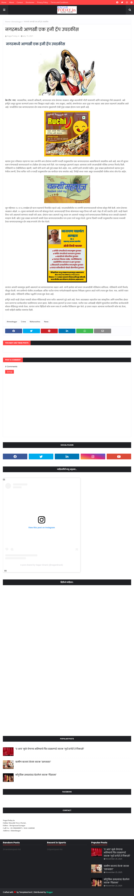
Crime (23, 321)
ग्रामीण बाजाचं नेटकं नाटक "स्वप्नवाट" (33, 761)
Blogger (49, 892)
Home (3, 2)
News (46, 321)
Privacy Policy (42, 2)
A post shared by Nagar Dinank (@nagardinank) (41, 565)
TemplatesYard (25, 892)
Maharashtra (35, 321)
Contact (20, 2)
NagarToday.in (13, 36)
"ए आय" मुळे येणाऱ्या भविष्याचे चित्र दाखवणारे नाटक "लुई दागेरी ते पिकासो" (49, 748)
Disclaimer (30, 2)
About (11, 2)
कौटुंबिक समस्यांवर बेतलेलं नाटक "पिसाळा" (35, 774)
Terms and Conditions (59, 2)
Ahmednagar (16, 21)
